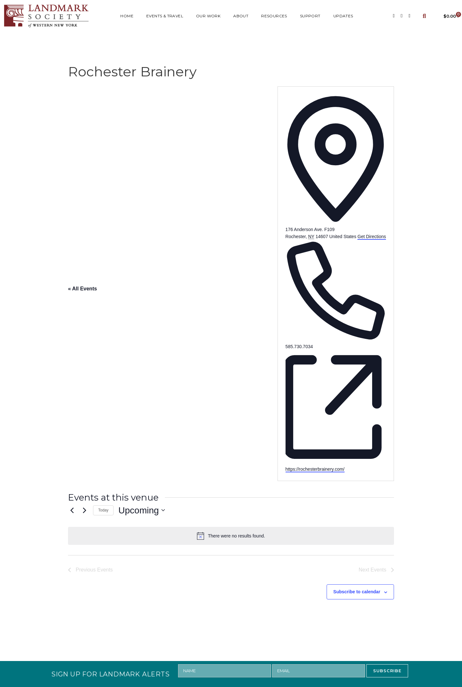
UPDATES (343, 15)
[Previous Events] (72, 510)
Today (103, 510)
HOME (126, 15)
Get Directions (371, 236)
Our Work (208, 15)
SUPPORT (310, 15)
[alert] (231, 536)
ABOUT (240, 15)
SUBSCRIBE (387, 670)
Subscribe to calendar (356, 591)
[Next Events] (84, 510)
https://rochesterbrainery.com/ (315, 469)
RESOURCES (274, 15)
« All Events (82, 288)
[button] (424, 16)
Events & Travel (164, 15)
